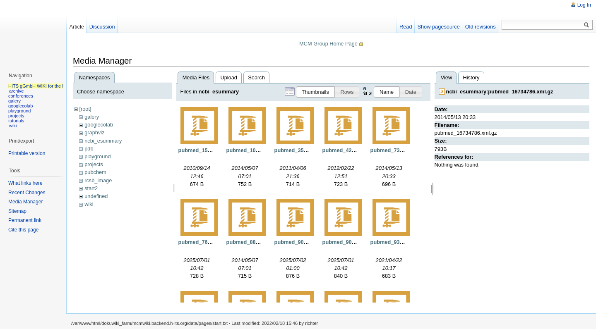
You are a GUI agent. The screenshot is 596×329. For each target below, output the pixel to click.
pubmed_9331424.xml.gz (401, 242)
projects (93, 164)
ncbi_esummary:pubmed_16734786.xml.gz (499, 91)
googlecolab (98, 125)
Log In (584, 5)
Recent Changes (26, 192)
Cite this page (23, 230)
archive (16, 90)
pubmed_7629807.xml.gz (209, 242)
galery (91, 117)
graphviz (94, 132)
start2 (91, 188)
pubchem (95, 172)
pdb (88, 148)
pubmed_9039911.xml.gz (305, 242)
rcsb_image (98, 180)
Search (256, 77)
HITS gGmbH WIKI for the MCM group (47, 85)
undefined (96, 196)
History (471, 77)
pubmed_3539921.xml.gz (305, 150)
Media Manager (25, 202)
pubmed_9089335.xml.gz (353, 242)
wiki (88, 204)
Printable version (26, 153)
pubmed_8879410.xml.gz (257, 242)
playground (97, 156)
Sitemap (17, 211)
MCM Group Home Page (328, 44)
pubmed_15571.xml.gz (206, 150)
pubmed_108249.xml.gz (256, 150)
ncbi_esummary (103, 141)
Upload (228, 77)
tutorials (16, 120)
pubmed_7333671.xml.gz (401, 150)
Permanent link (24, 220)
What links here (25, 183)
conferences (20, 95)
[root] (85, 109)
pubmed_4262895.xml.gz (353, 150)
